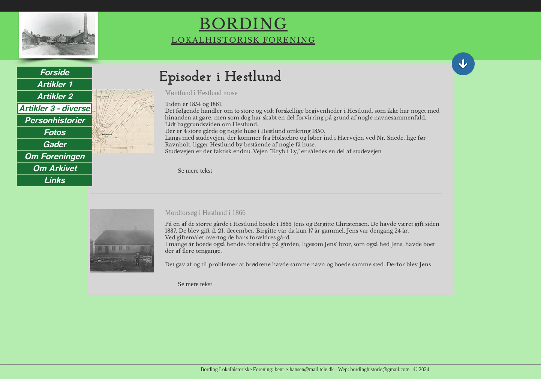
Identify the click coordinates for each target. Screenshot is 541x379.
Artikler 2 (54, 96)
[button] (195, 170)
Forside (54, 72)
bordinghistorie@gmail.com (379, 369)
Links (54, 180)
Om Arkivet (54, 168)
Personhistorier (54, 120)
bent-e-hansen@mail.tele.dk (304, 369)
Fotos (54, 132)
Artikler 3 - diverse (54, 108)
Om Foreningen (54, 156)
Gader (54, 144)
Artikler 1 (54, 84)
